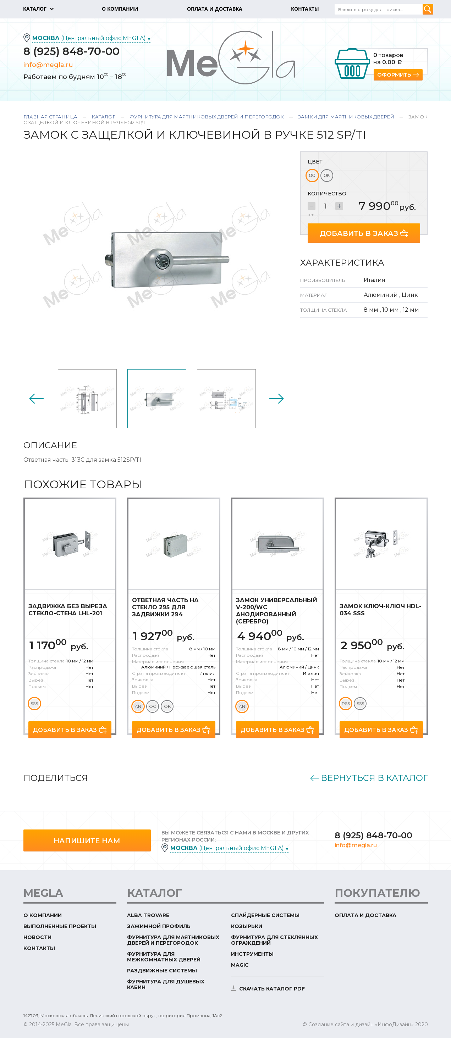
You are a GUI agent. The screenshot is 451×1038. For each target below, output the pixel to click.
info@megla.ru (48, 65)
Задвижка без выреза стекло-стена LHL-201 (67, 610)
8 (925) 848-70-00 (71, 51)
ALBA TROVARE (148, 915)
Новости (37, 937)
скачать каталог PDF (272, 989)
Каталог (103, 117)
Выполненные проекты (59, 926)
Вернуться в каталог (374, 778)
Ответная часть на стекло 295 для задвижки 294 (165, 607)
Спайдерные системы (265, 915)
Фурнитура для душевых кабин (165, 984)
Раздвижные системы (162, 970)
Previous (36, 399)
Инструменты (252, 954)
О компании (42, 915)
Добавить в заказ (359, 233)
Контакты (39, 948)
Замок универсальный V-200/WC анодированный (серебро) (276, 611)
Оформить (394, 74)
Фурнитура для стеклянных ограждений (274, 940)
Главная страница (50, 117)
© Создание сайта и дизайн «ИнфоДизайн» (358, 1024)
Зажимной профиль (159, 926)
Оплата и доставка (365, 915)
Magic (240, 965)
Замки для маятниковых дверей (346, 117)
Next (276, 399)
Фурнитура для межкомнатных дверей (163, 957)
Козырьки (246, 926)
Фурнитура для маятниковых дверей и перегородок (207, 117)
